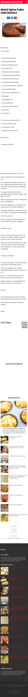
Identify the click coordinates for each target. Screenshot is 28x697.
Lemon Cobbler (6, 322)
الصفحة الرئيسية (14, 535)
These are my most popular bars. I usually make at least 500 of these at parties (18, 477)
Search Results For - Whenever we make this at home (18, 515)
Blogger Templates (22, 685)
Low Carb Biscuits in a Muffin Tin (14, 429)
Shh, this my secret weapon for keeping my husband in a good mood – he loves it (17, 467)
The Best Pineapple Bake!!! (16, 495)
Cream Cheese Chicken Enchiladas (15, 437)
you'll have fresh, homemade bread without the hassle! (17, 447)
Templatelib (18, 686)
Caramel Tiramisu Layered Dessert (22, 325)
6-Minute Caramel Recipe (16, 504)
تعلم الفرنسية (14, 529)
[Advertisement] (14, 160)
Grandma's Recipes (11, 2)
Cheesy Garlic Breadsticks (16, 485)
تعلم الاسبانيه (14, 531)
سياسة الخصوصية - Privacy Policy (14, 538)
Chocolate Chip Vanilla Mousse (17, 456)
